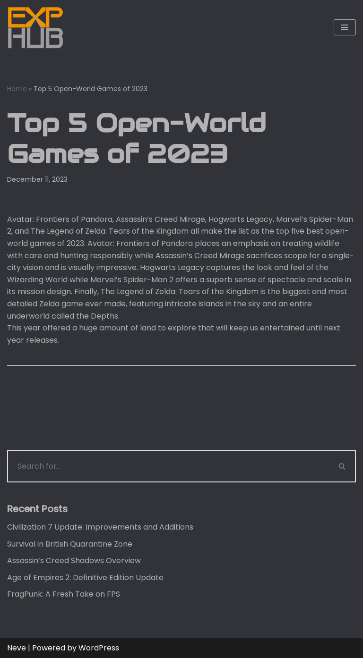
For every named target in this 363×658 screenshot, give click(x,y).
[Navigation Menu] (345, 27)
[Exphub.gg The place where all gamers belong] (35, 28)
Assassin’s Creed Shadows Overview (74, 560)
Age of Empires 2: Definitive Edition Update (85, 577)
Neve (16, 647)
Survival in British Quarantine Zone (69, 544)
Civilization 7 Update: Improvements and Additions (100, 527)
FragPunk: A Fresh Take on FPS (63, 594)
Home (17, 88)
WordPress (98, 647)
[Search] (168, 466)
